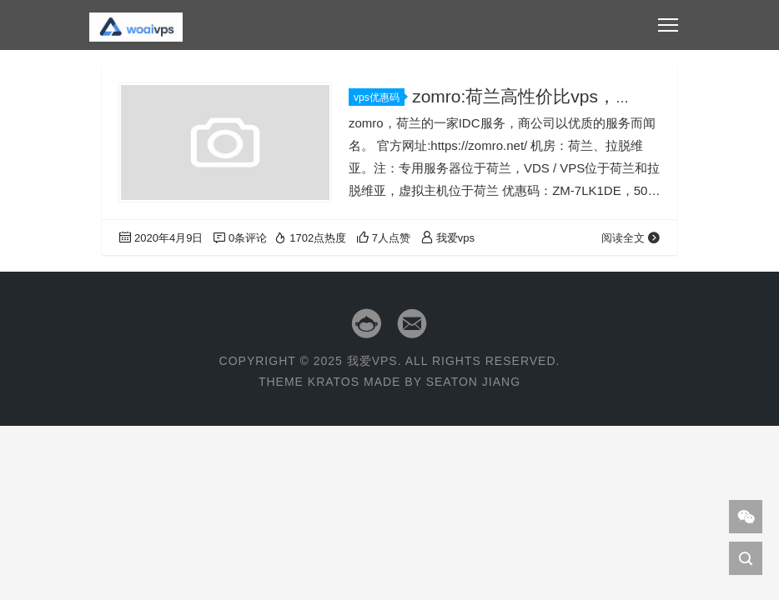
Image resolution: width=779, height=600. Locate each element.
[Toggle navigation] (668, 25)
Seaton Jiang (473, 381)
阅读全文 (631, 238)
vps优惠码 (379, 97)
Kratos (333, 381)
